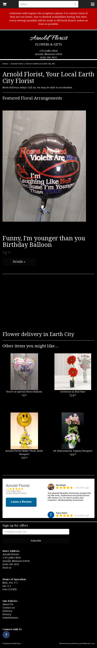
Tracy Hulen (61, 513)
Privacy (7, 614)
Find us (7, 567)
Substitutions (10, 617)
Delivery (7, 611)
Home (5, 64)
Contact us (9, 607)
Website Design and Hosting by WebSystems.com (76, 643)
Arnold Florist (48, 39)
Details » (19, 261)
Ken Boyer (61, 485)
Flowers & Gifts (48, 44)
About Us (8, 604)
